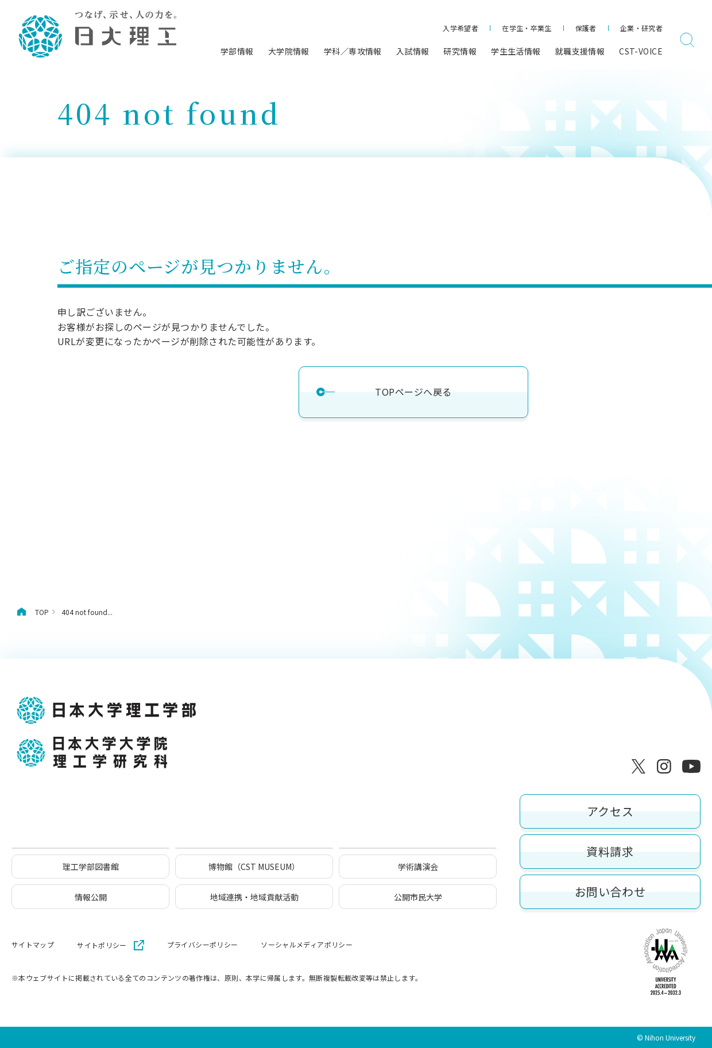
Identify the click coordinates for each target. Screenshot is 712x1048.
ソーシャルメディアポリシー (307, 944)
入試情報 (412, 51)
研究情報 (460, 51)
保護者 (586, 28)
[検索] (687, 40)
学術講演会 (418, 866)
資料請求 (609, 851)
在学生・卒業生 (527, 28)
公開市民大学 (418, 897)
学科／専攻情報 (353, 51)
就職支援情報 (580, 51)
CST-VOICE (641, 51)
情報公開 (91, 897)
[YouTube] (691, 766)
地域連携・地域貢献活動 (254, 897)
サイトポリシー (102, 945)
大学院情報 (288, 51)
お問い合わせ (610, 891)
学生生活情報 (516, 51)
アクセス (610, 811)
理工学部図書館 (91, 866)
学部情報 (237, 51)
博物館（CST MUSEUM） (254, 866)
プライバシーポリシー (202, 944)
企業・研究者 (641, 28)
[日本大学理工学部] (96, 34)
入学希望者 (460, 28)
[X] (641, 766)
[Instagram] (666, 766)
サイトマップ (32, 944)
